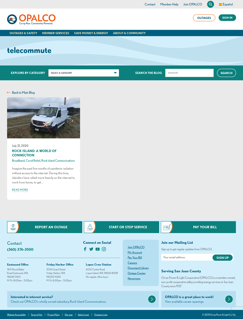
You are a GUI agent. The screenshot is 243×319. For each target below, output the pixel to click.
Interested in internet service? (79, 299)
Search (226, 73)
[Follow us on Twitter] (91, 250)
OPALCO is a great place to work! (194, 299)
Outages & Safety (23, 33)
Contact (150, 4)
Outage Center (137, 273)
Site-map (69, 314)
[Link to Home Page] (31, 20)
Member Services (55, 33)
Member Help (169, 4)
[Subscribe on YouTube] (98, 250)
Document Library (138, 268)
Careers (132, 262)
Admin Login (83, 314)
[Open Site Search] (210, 4)
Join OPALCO (192, 4)
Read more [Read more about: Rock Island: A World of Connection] (20, 189)
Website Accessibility (16, 314)
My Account (135, 252)
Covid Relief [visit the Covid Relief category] (33, 160)
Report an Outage (51, 227)
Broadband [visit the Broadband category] (18, 160)
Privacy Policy (53, 314)
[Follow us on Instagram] (104, 250)
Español (228, 4)
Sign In (227, 17)
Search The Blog (148, 72)
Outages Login (101, 314)
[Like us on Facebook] (85, 250)
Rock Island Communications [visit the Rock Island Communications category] (58, 160)
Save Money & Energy (91, 33)
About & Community (129, 33)
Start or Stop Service (128, 227)
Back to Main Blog (23, 92)
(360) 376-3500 (20, 249)
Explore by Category (28, 72)
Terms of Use (36, 314)
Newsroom (134, 278)
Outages (204, 17)
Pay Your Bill (205, 227)
